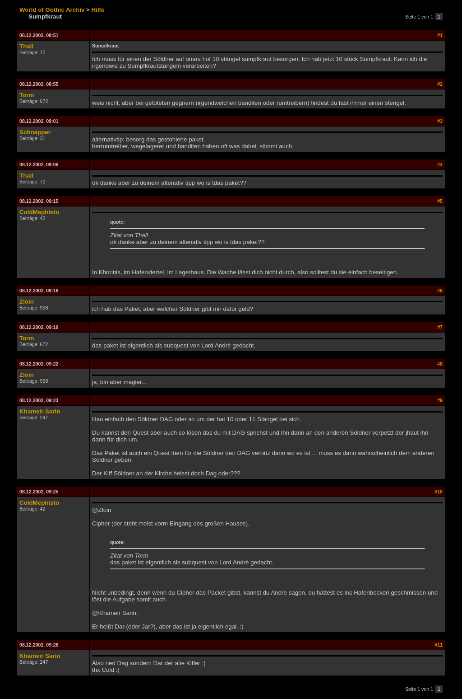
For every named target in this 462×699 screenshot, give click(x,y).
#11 (438, 644)
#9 (440, 400)
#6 (440, 290)
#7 (440, 327)
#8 (440, 363)
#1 (440, 35)
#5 (440, 201)
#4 (440, 164)
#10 (438, 491)
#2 (440, 84)
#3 (440, 121)
